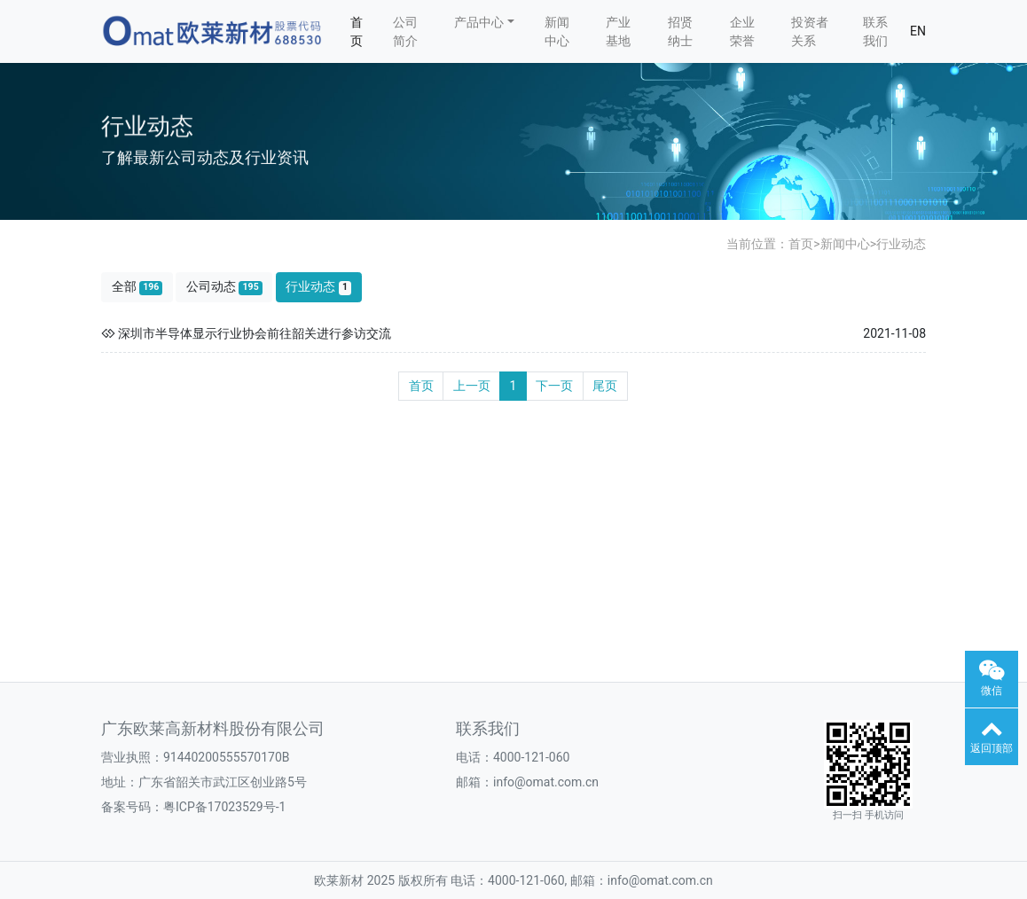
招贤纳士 (680, 31)
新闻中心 (557, 31)
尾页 (604, 386)
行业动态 (901, 244)
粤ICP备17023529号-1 (224, 807)
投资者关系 (809, 31)
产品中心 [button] (479, 22)
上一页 (471, 386)
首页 (356, 31)
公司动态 (224, 286)
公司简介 (405, 31)
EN (918, 31)
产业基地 (618, 31)
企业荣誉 (742, 31)
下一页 (554, 386)
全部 (137, 286)
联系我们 (875, 31)
